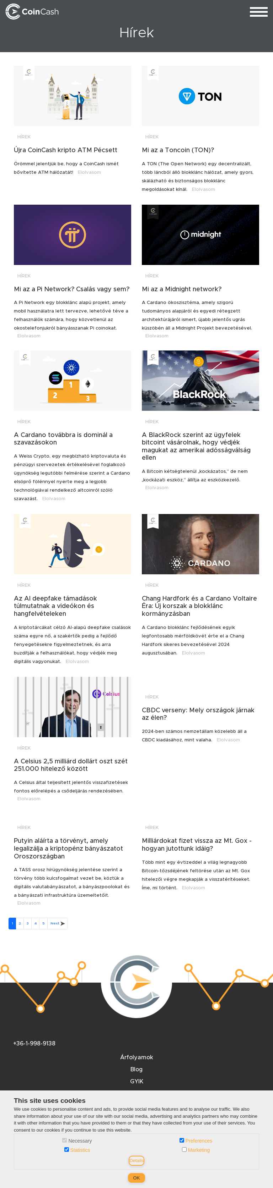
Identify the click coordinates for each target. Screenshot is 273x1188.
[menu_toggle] (259, 11)
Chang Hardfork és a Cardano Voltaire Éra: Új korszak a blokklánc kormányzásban (199, 606)
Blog (136, 1069)
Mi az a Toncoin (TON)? (178, 150)
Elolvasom (89, 172)
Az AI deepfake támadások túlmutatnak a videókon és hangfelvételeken (55, 606)
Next (57, 923)
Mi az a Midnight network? (181, 289)
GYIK (136, 1081)
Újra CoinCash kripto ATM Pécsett (65, 150)
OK (136, 1178)
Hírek (24, 137)
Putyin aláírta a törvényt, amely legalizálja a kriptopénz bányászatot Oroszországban (68, 849)
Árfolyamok (136, 1057)
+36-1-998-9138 (34, 1043)
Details (136, 1160)
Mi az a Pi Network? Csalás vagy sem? (71, 289)
